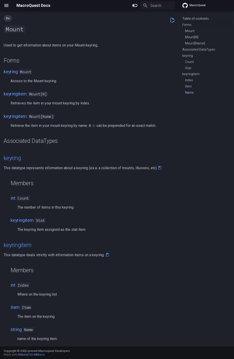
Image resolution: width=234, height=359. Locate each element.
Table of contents (195, 18)
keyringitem (15, 94)
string (16, 329)
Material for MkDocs (31, 354)
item (15, 307)
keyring (11, 71)
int (13, 198)
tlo (8, 18)
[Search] (148, 5)
